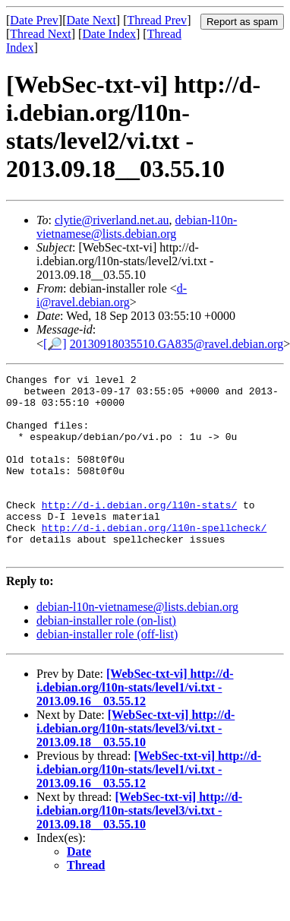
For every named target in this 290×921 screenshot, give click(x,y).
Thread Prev (157, 20)
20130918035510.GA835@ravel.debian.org (177, 343)
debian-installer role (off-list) (107, 670)
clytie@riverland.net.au (112, 220)
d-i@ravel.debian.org (111, 295)
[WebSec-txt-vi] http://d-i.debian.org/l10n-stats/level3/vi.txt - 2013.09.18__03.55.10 (135, 765)
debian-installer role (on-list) (106, 656)
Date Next (91, 20)
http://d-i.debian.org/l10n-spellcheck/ (154, 559)
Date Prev (34, 20)
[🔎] (55, 343)
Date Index (109, 33)
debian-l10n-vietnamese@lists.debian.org (136, 227)
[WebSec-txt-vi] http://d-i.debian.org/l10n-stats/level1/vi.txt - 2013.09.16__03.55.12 (135, 724)
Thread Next (40, 33)
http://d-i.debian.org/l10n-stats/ (139, 532)
